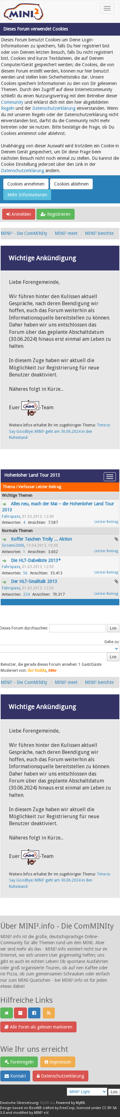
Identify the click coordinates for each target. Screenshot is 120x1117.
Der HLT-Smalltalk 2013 (34, 581)
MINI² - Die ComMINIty (24, 233)
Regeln (7, 108)
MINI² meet (66, 233)
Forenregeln (19, 1061)
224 (26, 594)
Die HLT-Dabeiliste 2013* (36, 560)
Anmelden (18, 214)
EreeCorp (67, 1108)
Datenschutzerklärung (54, 108)
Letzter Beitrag (48, 487)
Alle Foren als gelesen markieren (38, 1026)
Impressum (57, 1061)
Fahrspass (11, 516)
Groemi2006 (13, 545)
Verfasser (26, 487)
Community (12, 102)
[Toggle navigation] (107, 8)
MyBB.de (47, 1103)
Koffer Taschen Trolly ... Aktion (41, 539)
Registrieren (55, 214)
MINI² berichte (99, 233)
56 (25, 573)
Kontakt (15, 1075)
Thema (9, 487)
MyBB (80, 1103)
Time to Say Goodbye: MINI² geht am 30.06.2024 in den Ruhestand (59, 431)
